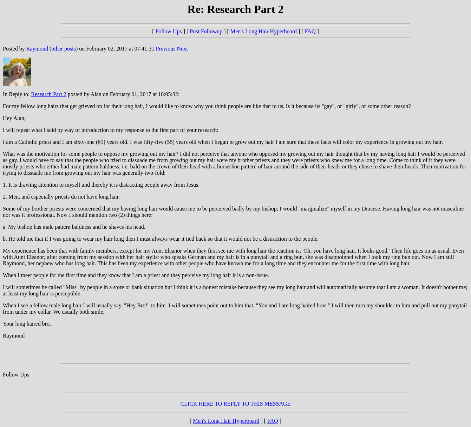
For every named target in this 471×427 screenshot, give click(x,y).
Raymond (37, 49)
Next (182, 49)
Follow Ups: (17, 375)
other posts (63, 49)
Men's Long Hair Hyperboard (263, 31)
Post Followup (206, 31)
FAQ (310, 31)
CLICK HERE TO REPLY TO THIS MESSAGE (236, 404)
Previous (166, 49)
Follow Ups (169, 31)
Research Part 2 (48, 94)
